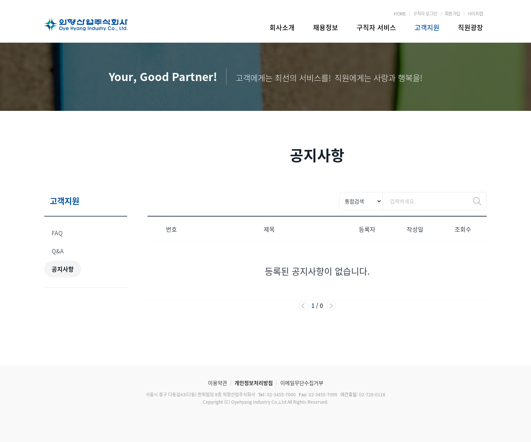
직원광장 (470, 27)
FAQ (57, 232)
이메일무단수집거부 (301, 382)
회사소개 (282, 27)
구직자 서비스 (376, 27)
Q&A (58, 250)
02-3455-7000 (276, 394)
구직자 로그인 (425, 13)
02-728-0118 (362, 394)
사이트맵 (475, 13)
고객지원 (427, 27)
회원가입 (452, 13)
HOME (400, 13)
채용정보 (325, 27)
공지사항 (63, 268)
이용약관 (217, 382)
